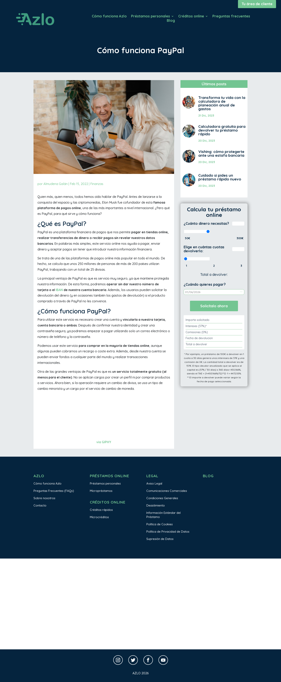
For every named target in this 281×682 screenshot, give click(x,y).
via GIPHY (103, 442)
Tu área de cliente (257, 4)
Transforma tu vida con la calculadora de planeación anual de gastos (221, 103)
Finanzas (96, 184)
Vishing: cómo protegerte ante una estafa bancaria (221, 153)
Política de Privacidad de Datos (167, 531)
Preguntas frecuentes (231, 16)
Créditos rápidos (101, 510)
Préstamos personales (150, 16)
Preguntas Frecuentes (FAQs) (54, 491)
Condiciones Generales (162, 498)
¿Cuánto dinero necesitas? (206, 223)
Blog (171, 21)
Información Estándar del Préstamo (163, 515)
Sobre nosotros (44, 498)
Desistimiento (155, 505)
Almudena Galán (55, 184)
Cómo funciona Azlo (109, 16)
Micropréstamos (101, 491)
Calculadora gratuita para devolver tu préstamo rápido (222, 130)
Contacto (40, 505)
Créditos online (191, 16)
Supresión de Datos (160, 539)
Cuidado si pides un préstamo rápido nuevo (219, 177)
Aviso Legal (154, 483)
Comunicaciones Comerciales (166, 491)
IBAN (59, 290)
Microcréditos (99, 517)
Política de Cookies (159, 524)
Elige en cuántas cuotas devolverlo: (204, 249)
